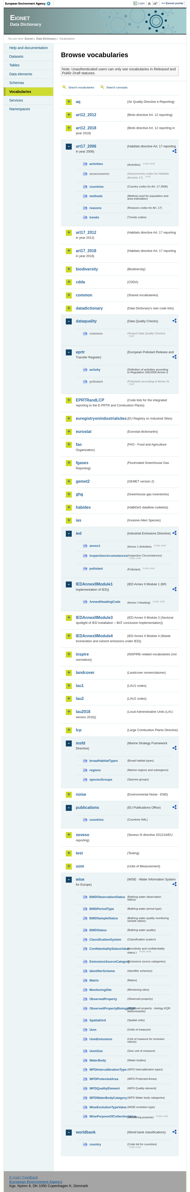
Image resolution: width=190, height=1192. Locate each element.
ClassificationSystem (105, 939)
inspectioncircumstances (107, 555)
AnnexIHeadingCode (104, 602)
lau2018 (83, 712)
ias (78, 520)
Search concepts (117, 87)
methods (95, 196)
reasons (95, 208)
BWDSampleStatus (103, 918)
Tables (14, 65)
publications (87, 807)
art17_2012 (86, 232)
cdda (80, 282)
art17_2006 (86, 146)
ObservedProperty (103, 999)
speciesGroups (100, 779)
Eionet (29, 38)
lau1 (80, 686)
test (79, 853)
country (95, 1144)
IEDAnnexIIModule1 (94, 584)
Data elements (20, 74)
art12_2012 (86, 115)
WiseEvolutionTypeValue (107, 1107)
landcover (85, 672)
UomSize (96, 1051)
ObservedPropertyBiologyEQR (107, 1008)
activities (96, 164)
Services (16, 100)
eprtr (80, 352)
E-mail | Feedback (23, 1177)
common (84, 295)
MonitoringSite (100, 990)
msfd (80, 743)
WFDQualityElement (104, 1088)
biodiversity (87, 269)
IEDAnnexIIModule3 (94, 617)
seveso (82, 835)
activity (94, 369)
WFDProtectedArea (103, 1079)
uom (80, 866)
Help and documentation (28, 48)
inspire (82, 654)
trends (94, 217)
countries (96, 186)
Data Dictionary (46, 38)
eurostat (83, 431)
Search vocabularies (81, 87)
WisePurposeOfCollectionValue (107, 1116)
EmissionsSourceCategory (107, 961)
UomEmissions (100, 1039)
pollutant (96, 568)
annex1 (94, 546)
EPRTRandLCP (90, 400)
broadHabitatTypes (103, 761)
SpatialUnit (97, 1020)
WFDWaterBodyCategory (107, 1098)
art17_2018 (86, 251)
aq (78, 102)
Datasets (16, 56)
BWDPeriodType (101, 909)
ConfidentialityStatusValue (107, 949)
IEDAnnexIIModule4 (94, 636)
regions (95, 770)
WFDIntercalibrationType (107, 1069)
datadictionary (89, 308)
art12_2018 (86, 128)
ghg (79, 494)
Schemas (16, 83)
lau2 (80, 698)
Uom (92, 1030)
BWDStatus (98, 930)
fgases (82, 463)
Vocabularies (20, 92)
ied (78, 533)
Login (141, 3)
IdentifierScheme (102, 971)
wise (80, 879)
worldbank (85, 1132)
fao (79, 444)
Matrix (94, 980)
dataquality (86, 321)
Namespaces (19, 109)
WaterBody (97, 1060)
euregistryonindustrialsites (101, 418)
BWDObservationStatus (107, 897)
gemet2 (83, 481)
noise (81, 794)
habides (83, 507)
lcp (78, 730)
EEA (29, 3)
